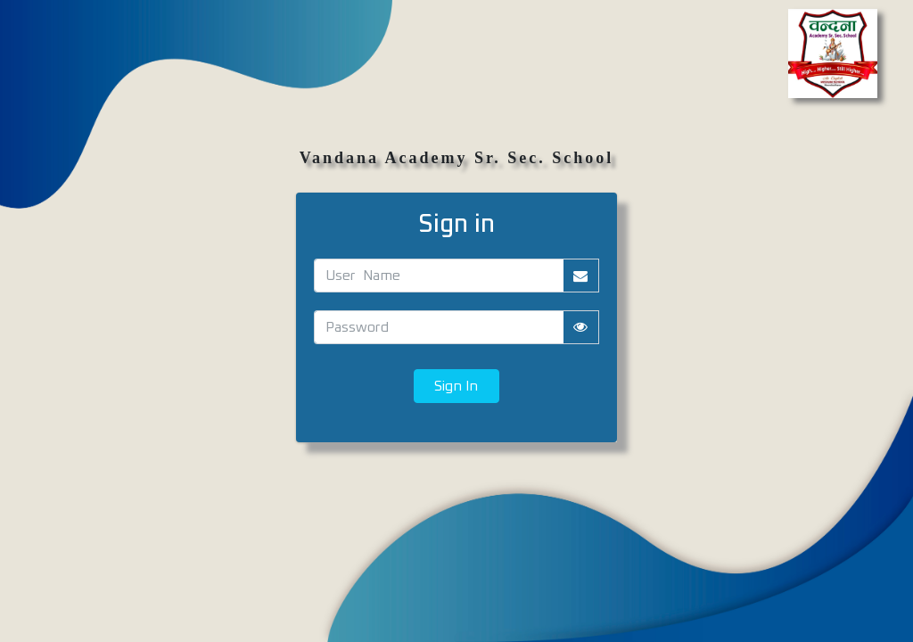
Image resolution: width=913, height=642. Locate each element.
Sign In (456, 386)
